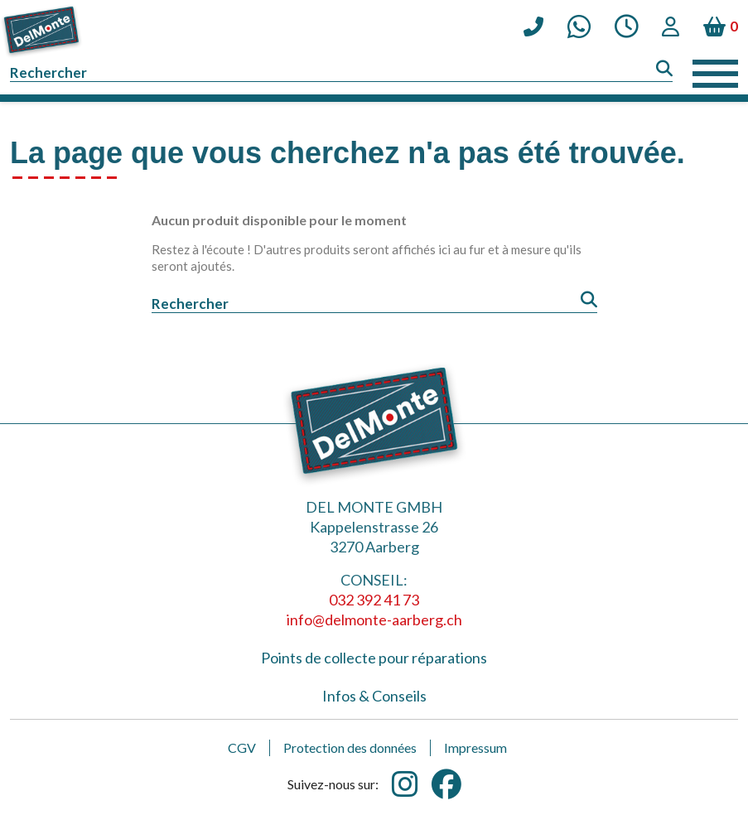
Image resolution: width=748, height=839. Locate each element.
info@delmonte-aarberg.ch (374, 619)
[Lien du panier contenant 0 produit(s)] (720, 26)
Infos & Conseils (374, 696)
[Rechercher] (341, 73)
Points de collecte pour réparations (374, 658)
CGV (242, 747)
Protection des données (350, 747)
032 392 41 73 (374, 600)
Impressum (475, 747)
